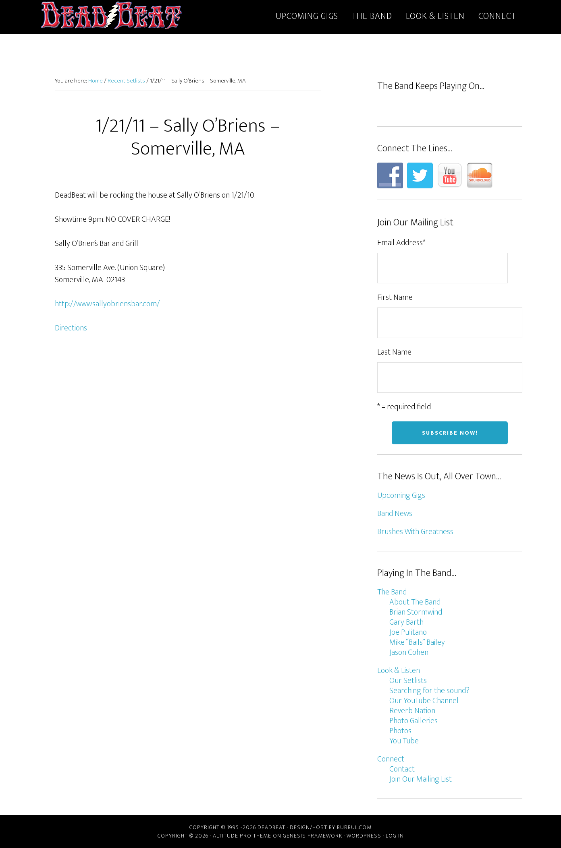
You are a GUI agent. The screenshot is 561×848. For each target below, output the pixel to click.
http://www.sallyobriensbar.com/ (107, 304)
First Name (395, 297)
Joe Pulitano (408, 632)
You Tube (404, 741)
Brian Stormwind (415, 612)
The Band (392, 592)
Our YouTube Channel (424, 701)
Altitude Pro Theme (242, 835)
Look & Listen (398, 670)
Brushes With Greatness (415, 532)
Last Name (394, 352)
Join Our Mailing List (420, 779)
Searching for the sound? (429, 690)
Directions (71, 328)
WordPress (364, 835)
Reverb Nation (412, 711)
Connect (390, 759)
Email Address (401, 243)
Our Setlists (408, 680)
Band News (394, 513)
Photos (400, 731)
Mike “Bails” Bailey (417, 642)
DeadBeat (111, 15)
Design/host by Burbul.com (331, 827)
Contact (402, 769)
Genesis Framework (312, 835)
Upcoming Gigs (401, 495)
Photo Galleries (413, 721)
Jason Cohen (408, 652)
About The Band (414, 602)
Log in (395, 835)
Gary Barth (406, 622)
